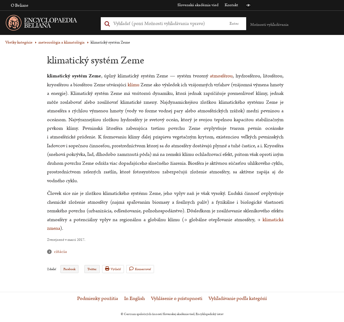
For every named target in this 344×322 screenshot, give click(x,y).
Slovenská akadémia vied (197, 5)
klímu (133, 84)
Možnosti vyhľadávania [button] (269, 24)
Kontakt (231, 5)
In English (134, 298)
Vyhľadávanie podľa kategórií (238, 298)
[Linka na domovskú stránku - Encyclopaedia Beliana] (49, 24)
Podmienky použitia (97, 298)
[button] (248, 5)
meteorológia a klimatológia (61, 42)
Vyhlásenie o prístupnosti (176, 298)
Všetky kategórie (19, 42)
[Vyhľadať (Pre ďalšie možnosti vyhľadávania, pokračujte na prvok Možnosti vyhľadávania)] (167, 23)
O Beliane (19, 5)
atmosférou (221, 76)
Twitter (91, 269)
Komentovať (140, 268)
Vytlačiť (113, 268)
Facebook (69, 269)
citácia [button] (50, 251)
